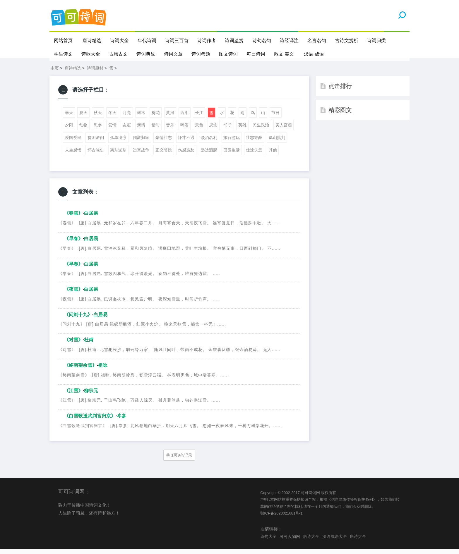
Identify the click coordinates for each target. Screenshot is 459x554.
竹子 (228, 130)
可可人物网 (290, 541)
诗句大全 (268, 541)
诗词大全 (119, 40)
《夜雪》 (73, 294)
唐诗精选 (92, 40)
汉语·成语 (314, 53)
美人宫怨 (283, 130)
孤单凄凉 (118, 142)
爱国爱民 (73, 142)
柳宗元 (91, 395)
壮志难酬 (254, 142)
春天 (69, 117)
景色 (199, 130)
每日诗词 (255, 53)
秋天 (98, 117)
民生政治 (261, 130)
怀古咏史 (96, 155)
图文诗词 (228, 53)
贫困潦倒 (96, 142)
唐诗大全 (311, 541)
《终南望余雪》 (80, 370)
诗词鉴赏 (234, 40)
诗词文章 (173, 53)
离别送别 (118, 155)
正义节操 (163, 155)
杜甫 (88, 344)
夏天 (83, 117)
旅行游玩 (231, 142)
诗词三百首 (177, 40)
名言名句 (316, 40)
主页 (55, 73)
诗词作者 (206, 40)
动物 (83, 130)
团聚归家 (141, 142)
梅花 (156, 117)
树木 (141, 117)
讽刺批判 (277, 142)
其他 (273, 155)
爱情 (112, 130)
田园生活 (231, 155)
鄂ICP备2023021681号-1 (281, 518)
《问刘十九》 (78, 319)
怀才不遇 (186, 142)
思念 (213, 130)
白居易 (91, 218)
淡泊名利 (209, 142)
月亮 (127, 117)
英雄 (242, 130)
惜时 (156, 130)
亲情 (141, 130)
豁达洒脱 (209, 155)
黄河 (170, 117)
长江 (199, 117)
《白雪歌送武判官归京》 (90, 420)
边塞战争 (141, 155)
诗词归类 (376, 40)
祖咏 (102, 370)
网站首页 (63, 40)
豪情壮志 (163, 142)
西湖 (184, 117)
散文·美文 (284, 53)
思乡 (98, 130)
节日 (275, 117)
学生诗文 (63, 53)
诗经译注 (289, 40)
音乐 (170, 130)
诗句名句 (261, 40)
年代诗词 (147, 40)
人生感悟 (73, 155)
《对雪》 (73, 344)
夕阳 (69, 130)
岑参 (121, 420)
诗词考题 (200, 53)
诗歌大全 (90, 53)
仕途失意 (254, 155)
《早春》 (73, 243)
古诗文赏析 (346, 40)
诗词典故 (145, 53)
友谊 (127, 130)
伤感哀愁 (186, 155)
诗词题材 (95, 73)
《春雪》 (73, 218)
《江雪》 (73, 395)
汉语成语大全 (334, 541)
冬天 (112, 117)
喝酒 (184, 130)
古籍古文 (118, 53)
